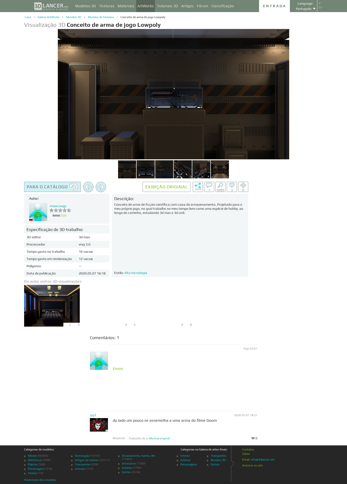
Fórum (202, 6)
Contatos (248, 449)
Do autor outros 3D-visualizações (52, 281)
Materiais (126, 6)
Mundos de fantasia (101, 17)
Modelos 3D (85, 6)
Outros (126, 472)
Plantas (33, 464)
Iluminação (82, 455)
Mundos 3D (73, 17)
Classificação (222, 6)
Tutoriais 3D (167, 6)
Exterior (127, 468)
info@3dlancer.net (262, 459)
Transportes (83, 464)
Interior (32, 473)
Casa (28, 17)
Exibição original (166, 186)
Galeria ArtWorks (49, 17)
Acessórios (129, 463)
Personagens (36, 468)
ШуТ (93, 415)
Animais (80, 468)
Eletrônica (34, 460)
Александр (58, 206)
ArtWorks (145, 6)
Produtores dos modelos (40, 480)
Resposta (119, 438)
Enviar (118, 368)
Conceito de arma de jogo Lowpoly (142, 17)
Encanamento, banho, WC (139, 455)
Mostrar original (159, 438)
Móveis (32, 455)
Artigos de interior (87, 460)
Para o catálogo (52, 187)
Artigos (187, 6)
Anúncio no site (252, 465)
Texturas (106, 6)
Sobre (246, 454)
